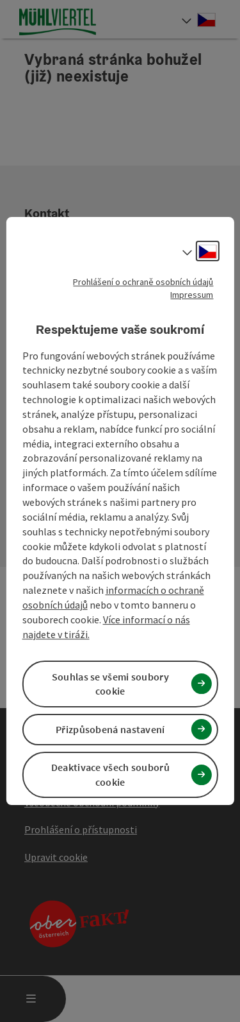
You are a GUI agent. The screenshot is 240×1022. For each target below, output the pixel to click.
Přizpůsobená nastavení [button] (110, 729)
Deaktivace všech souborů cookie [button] (110, 774)
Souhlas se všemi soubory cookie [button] (110, 684)
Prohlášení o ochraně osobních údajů (143, 282)
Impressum (191, 294)
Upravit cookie (56, 857)
